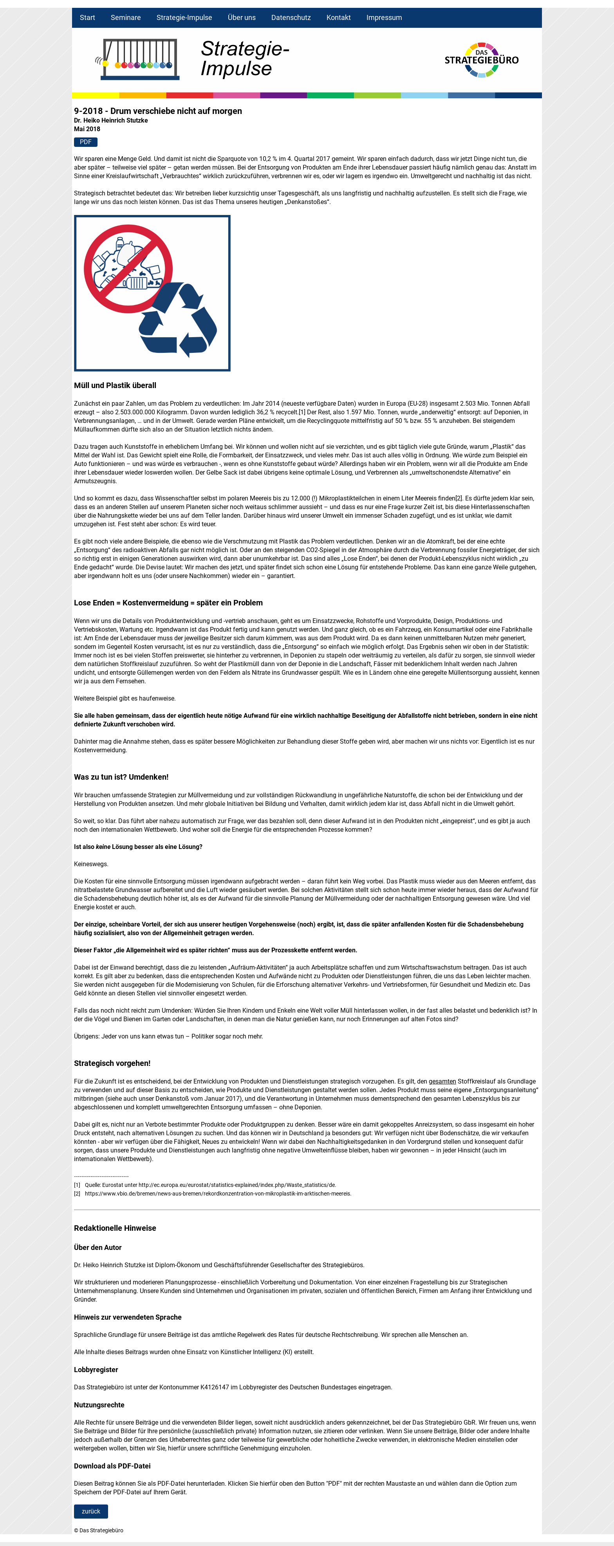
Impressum (384, 17)
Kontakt (339, 17)
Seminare (126, 17)
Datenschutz (291, 17)
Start (87, 17)
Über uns (242, 17)
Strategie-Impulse (184, 17)
